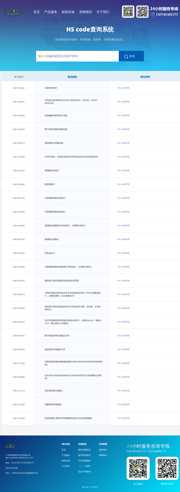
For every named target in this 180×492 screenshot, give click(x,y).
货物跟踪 (85, 11)
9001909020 (19, 280)
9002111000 (19, 363)
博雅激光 (103, 455)
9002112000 (19, 404)
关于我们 (102, 11)
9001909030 (19, 322)
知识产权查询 (84, 471)
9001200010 (19, 143)
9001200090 (19, 115)
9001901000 (19, 253)
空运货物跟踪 (84, 460)
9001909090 (19, 377)
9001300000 (19, 184)
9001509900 (19, 266)
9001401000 (19, 170)
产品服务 (50, 11)
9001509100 (19, 198)
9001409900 (19, 225)
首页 (36, 11)
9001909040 (19, 308)
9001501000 (19, 211)
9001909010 (19, 294)
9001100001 (19, 101)
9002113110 (19, 390)
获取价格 (68, 11)
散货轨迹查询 (84, 455)
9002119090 (19, 418)
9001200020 (19, 129)
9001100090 (19, 156)
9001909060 (19, 335)
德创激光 (103, 449)
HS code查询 (84, 466)
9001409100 (19, 239)
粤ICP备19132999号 (90, 487)
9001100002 (19, 88)
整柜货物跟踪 (84, 449)
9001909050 (19, 349)
